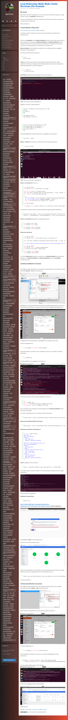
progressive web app (7, 477)
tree (8, 595)
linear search (6, 376)
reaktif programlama (7, 503)
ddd (12, 222)
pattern (4, 466)
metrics (4, 405)
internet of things (7, 353)
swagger (5, 568)
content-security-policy (8, 201)
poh (14, 466)
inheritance (12, 346)
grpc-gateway (6, 326)
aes (7, 98)
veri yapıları (5, 603)
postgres (5, 469)
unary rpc (13, 595)
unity (4, 597)
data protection (6, 219)
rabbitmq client (11, 492)
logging (11, 387)
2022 (4, 63)
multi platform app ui (7, 421)
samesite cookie (6, 524)
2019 (4, 69)
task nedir (5, 581)
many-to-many (6, 391)
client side (5, 188)
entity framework (6, 267)
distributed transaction (8, 240)
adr (4, 98)
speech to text (6, 559)
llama (7, 384)
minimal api (5, 411)
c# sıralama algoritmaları (8, 172)
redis (4, 505)
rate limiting (8, 494)
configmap (5, 199)
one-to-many (12, 446)
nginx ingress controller (8, 437)
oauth (4, 439)
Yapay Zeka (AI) (8, 47)
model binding (10, 413)
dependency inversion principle (8, 227)
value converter (10, 597)
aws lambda (5, 143)
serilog (4, 532)
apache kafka (6, 111)
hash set (5, 329)
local (11, 384)
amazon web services (8, 107)
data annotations (7, 215)
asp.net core (10, 135)
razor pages (5, 496)
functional (11, 295)
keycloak (5, 360)
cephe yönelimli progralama (9, 179)
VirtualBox (33, 30)
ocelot (11, 442)
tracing (4, 595)
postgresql (10, 469)
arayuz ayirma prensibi (8, 123)
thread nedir (5, 587)
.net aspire (8, 79)
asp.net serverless (7, 137)
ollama (11, 444)
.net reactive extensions (8, 87)
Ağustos (5, 60)
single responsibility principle (9, 545)
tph (10, 593)
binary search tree (7, 158)
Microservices (8, 44)
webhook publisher (7, 614)
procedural (5, 473)
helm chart (9, 333)
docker (4, 242)
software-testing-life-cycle (8, 555)
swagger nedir (11, 568)
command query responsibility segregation (8, 193)
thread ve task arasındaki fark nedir (8, 590)
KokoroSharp (6, 365)
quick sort (9, 490)
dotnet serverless (7, 252)
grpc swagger (6, 322)
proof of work (6, 483)
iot (12, 353)
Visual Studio (7, 45)
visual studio (6, 606)
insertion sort (6, 348)
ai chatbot (7, 100)
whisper (5, 625)
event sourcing (6, 285)
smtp (12, 547)
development (6, 234)
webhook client (6, 612)
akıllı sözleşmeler (6, 102)
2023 (4, 62)
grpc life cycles (6, 320)
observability (6, 442)
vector (12, 599)
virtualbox (11, 603)
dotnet (4, 248)
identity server (11, 341)
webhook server (6, 620)
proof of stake (6, 481)
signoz (4, 543)
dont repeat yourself (7, 246)
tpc (7, 593)
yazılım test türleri (7, 638)
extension (12, 287)
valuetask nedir (6, 599)
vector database (6, 601)
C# (5, 38)
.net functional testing (8, 81)
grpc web (13, 324)
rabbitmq (5, 492)
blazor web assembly (7, 162)
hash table (10, 329)
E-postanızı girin (7, 654)
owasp (11, 459)
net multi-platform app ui (8, 433)
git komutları (6, 310)
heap (4, 333)
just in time (5, 355)
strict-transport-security (8, 566)
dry (12, 257)
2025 (9, 59)
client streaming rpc (7, 190)
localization (5, 387)
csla (9, 213)
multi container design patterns (8, 418)
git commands (6, 307)
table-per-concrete (7, 572)
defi (4, 224)
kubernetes (12, 365)
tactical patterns (6, 579)
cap (4, 174)
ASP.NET (7, 36)
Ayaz (27, 8)
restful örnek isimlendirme (8, 513)
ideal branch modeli (7, 339)
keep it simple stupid (7, 358)
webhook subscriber (7, 623)
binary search (6, 155)
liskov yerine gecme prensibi (9, 382)
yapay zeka (9, 635)
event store (5, 287)
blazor (10, 160)
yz (14, 640)
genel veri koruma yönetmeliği (7, 300)
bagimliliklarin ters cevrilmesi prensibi (9, 148)
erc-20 (9, 271)
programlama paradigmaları (9, 475)
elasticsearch (6, 259)
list (3, 384)
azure (11, 143)
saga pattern (6, 522)
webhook (13, 610)
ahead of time (12, 98)
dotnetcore (5, 255)
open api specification (8, 450)
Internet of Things (8, 40)
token (4, 593)
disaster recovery (7, 236)
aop (11, 109)
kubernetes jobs (6, 372)
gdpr (4, 298)
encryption (5, 263)
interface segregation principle (7, 351)
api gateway (5, 113)
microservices (11, 405)
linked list (12, 376)
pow (10, 471)
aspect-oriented (6, 141)
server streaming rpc (7, 535)
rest (12, 509)
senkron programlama (8, 530)
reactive (5, 501)
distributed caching (7, 238)
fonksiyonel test (6, 293)
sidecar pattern (6, 541)
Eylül (5, 58)
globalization (6, 312)
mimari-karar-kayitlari (7, 409)
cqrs (4, 209)
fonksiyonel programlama (8, 291)
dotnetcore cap (6, 257)
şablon (4, 570)
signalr (12, 541)
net (13, 429)
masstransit (5, 393)
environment (6, 269)
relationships (6, 507)
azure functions (6, 146)
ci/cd (12, 182)
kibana (9, 360)
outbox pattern (6, 459)
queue (4, 490)
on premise (5, 446)
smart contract (6, 547)
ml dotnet (12, 411)
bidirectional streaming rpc (9, 151)
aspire (12, 141)
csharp (14, 211)
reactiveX (10, 501)
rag (4, 494)
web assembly (6, 610)
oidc (8, 444)
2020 (4, 67)
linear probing (11, 374)
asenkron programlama (8, 133)
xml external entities (7, 631)
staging (4, 564)
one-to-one (5, 448)
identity (4, 341)
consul (10, 199)
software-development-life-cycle (9, 552)
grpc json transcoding (8, 318)
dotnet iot (10, 248)
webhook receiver (7, 616)
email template (6, 261)
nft (3, 435)
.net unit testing (6, 92)
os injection (12, 457)
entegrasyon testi (7, 265)
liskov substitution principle (9, 380)
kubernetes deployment (8, 367)
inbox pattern (6, 346)
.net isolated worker (7, 85)
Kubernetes (7, 42)
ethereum (10, 274)
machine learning (7, 389)
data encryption (6, 217)
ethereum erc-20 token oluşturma (8, 276)
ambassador (6, 109)
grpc (4, 316)
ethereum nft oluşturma (8, 283)
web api (11, 606)
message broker (6, 399)
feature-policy (6, 289)
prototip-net (5, 488)
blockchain (5, 164)
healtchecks (10, 331)
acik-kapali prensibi (7, 94)
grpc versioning (6, 324)
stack (11, 562)
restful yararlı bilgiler (7, 518)
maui (11, 393)
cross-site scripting (7, 211)
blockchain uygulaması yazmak (8, 167)
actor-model (6, 96)
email (11, 259)
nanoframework (6, 423)
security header (6, 526)
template (5, 585)
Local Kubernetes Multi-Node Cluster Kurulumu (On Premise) (39, 5)
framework (5, 295)
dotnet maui (5, 250)
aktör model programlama (9, 105)
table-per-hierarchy (7, 574)
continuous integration (8, 207)
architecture (5, 125)
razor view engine (7, 498)
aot (14, 109)
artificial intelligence (11, 131)
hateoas (5, 331)
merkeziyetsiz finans (7, 397)
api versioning (6, 115)
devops (11, 234)
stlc (8, 564)
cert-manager (6, 182)
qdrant (11, 488)
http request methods (8, 337)
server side (10, 532)
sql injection (5, 562)
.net (4, 79)
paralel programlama (7, 464)
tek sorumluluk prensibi (8, 583)
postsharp (5, 471)
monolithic (5, 415)
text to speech (12, 585)
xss (14, 631)
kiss (13, 360)
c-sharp (4, 213)
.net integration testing (8, 83)
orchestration (6, 457)
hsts (12, 335)
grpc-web (13, 326)
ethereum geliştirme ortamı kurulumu (9, 280)
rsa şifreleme (6, 520)
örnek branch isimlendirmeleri (6, 462)
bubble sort (5, 170)
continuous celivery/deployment (7, 204)
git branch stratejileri (7, 305)
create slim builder (10, 209)
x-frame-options (6, 629)
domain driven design (7, 244)
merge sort (5, 395)
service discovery (7, 539)
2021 (4, 65)
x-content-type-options (8, 627)
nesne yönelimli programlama (6, 426)
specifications (10, 557)
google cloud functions (8, 314)
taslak (10, 581)
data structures (6, 222)
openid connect (6, 454)
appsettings (5, 121)
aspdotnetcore (6, 139)
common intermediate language (8, 196)
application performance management (8, 118)
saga (11, 520)
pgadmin (10, 466)
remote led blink (6, 509)
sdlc (12, 524)
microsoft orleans (7, 407)
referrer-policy (10, 505)
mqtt (10, 415)
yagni (4, 635)
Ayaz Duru (9, 9)
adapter (11, 96)
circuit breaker (6, 184)
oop (10, 448)
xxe (4, 633)
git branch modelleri (10, 303)
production (11, 473)
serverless (5, 537)
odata (4, 444)
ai (3, 100)
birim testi (5, 160)
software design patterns (8, 550)
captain (7, 174)
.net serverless (6, 90)
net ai (4, 431)
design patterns (6, 231)
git (3, 303)
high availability (6, 335)
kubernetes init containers (8, 370)
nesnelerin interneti (7, 429)
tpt (13, 593)
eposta (11, 269)
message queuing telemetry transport (9, 402)
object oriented (10, 439)
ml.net (4, 413)
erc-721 (5, 274)
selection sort (6, 528)
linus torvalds (6, 378)
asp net (4, 135)
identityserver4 (6, 343)
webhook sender (6, 618)
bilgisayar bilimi (6, 153)
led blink (5, 374)
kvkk (12, 372)
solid (4, 557)
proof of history (6, 479)
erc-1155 (5, 271)
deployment (5, 229)
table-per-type (6, 576)
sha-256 (13, 539)
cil (14, 182)
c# (10, 170)
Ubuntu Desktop (24, 30)
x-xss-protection (9, 633)
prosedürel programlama (8, 486)
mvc (14, 421)
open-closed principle (7, 452)
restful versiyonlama (7, 515)
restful (4, 511)
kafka (10, 355)
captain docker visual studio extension (9, 177)
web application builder (8, 608)
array (4, 131)
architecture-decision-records (8, 128)
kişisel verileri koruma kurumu (7, 363)
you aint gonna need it (8, 640)
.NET (6, 34)
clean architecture (6, 186)
